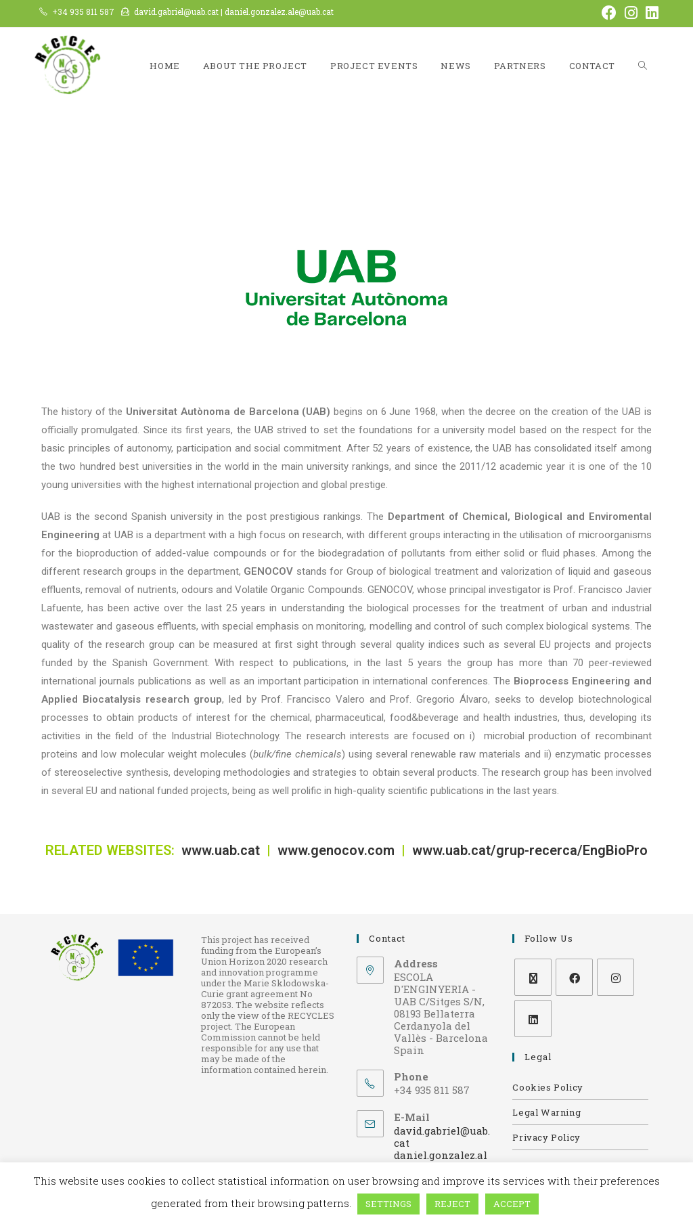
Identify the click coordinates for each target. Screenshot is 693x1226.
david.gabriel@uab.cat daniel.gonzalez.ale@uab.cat (442, 1149)
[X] (533, 977)
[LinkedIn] (533, 1018)
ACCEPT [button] (512, 1204)
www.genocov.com (336, 850)
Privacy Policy (546, 1137)
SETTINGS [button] (388, 1204)
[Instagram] (615, 977)
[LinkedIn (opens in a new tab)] (650, 12)
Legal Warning (546, 1112)
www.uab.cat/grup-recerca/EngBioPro (530, 850)
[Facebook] (574, 977)
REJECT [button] (452, 1204)
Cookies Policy (547, 1087)
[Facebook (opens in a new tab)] (609, 12)
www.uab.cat (222, 850)
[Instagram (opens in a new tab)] (631, 12)
